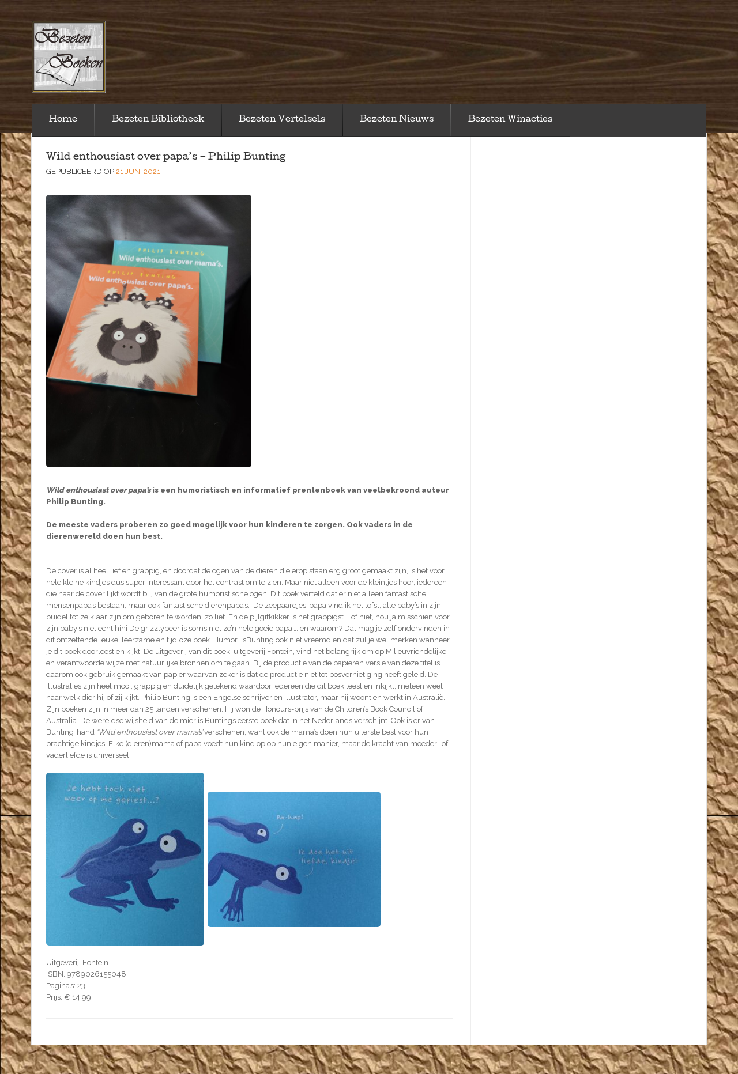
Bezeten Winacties (510, 120)
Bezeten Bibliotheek (158, 120)
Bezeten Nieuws (397, 120)
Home (63, 120)
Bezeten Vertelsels (282, 120)
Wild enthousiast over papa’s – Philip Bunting (166, 157)
